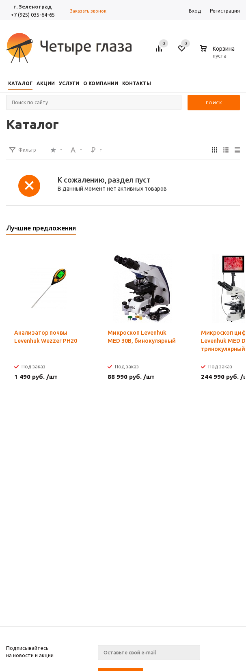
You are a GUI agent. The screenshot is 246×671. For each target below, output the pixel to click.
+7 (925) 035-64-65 (33, 14)
